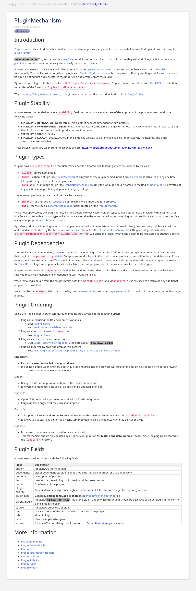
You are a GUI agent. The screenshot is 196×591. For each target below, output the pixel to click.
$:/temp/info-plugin (60, 205)
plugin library (22, 52)
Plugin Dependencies (34, 545)
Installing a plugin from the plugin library (58, 350)
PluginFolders (136, 94)
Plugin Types (28, 563)
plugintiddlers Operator (113, 230)
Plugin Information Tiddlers (37, 552)
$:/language (157, 184)
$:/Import (56, 201)
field (60, 256)
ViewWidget (83, 230)
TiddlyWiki (156, 83)
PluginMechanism (97, 495)
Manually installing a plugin (103, 350)
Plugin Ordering (30, 556)
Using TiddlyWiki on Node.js (50, 342)
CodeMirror (25, 264)
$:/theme (136, 177)
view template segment (54, 220)
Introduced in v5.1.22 (26, 59)
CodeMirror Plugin (104, 260)
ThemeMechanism (66, 177)
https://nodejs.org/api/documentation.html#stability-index (117, 147)
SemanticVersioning (99, 523)
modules (106, 69)
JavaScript (69, 59)
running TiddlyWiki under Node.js (42, 94)
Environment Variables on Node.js (54, 327)
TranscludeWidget (64, 230)
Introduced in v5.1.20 (102, 343)
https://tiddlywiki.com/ (95, 4)
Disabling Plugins (31, 541)
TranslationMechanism (78, 184)
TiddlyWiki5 (159, 69)
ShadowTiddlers (89, 73)
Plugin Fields (28, 549)
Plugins (18, 49)
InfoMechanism (108, 205)
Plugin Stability (30, 560)
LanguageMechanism (120, 291)
